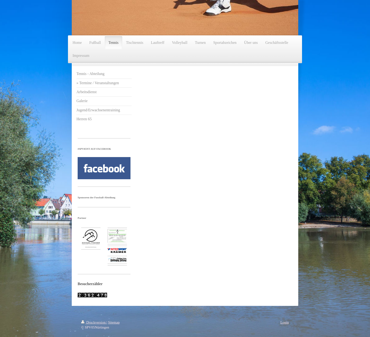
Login (284, 322)
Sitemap (114, 322)
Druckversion (93, 322)
